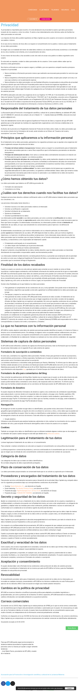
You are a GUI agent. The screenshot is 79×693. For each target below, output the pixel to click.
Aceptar (69, 688)
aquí (24, 369)
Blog (73, 10)
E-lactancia (44, 10)
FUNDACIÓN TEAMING (24, 493)
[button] (39, 677)
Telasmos (55, 10)
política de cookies (53, 434)
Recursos (65, 10)
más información (58, 688)
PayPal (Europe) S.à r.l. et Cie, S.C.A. (28, 491)
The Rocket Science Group (24, 488)
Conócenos (32, 10)
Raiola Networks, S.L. (17, 486)
